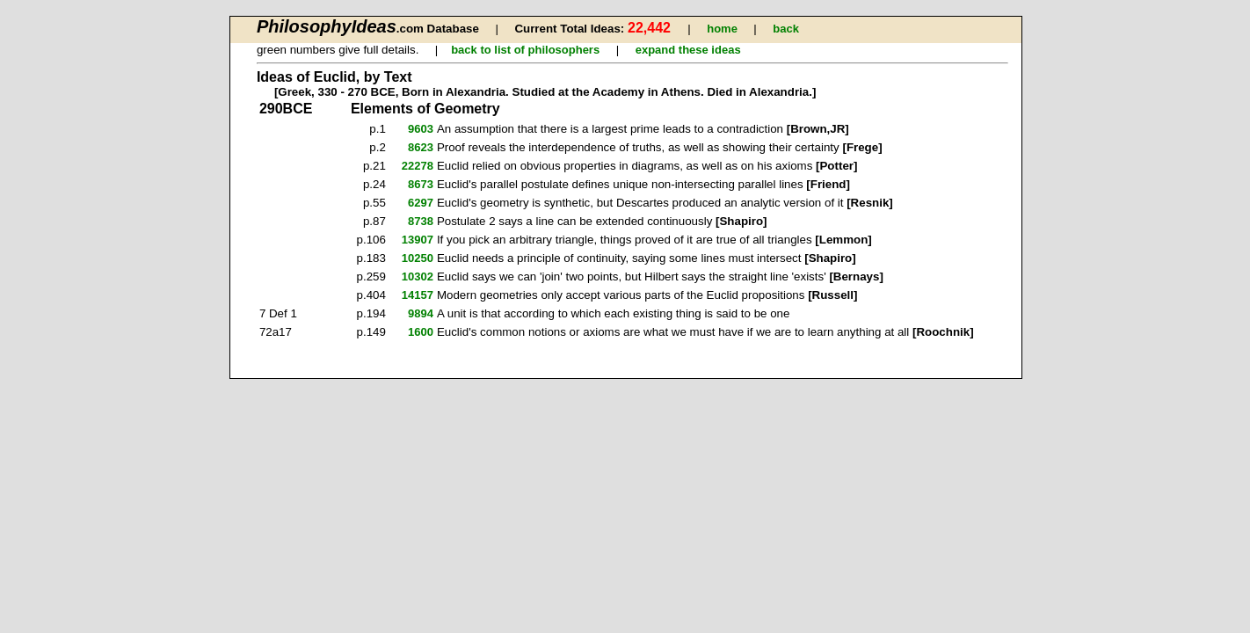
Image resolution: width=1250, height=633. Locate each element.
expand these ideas (688, 49)
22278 (417, 165)
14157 (417, 295)
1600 (420, 331)
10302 (417, 276)
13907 (417, 239)
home (722, 28)
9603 (420, 128)
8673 (420, 184)
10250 (417, 258)
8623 (420, 147)
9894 (420, 313)
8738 (420, 221)
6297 (420, 202)
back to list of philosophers (525, 49)
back (786, 28)
